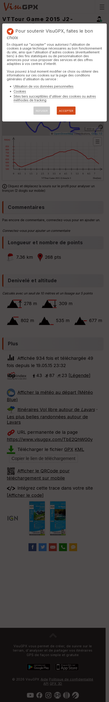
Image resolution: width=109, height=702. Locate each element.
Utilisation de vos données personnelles (43, 86)
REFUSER (42, 110)
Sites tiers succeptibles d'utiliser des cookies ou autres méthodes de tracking (55, 98)
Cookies (20, 91)
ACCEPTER (66, 110)
